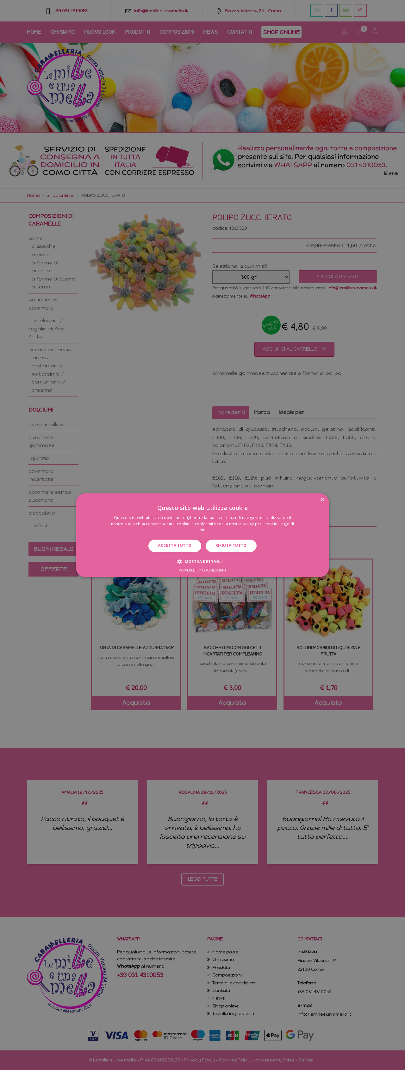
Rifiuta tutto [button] (231, 545)
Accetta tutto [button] (174, 545)
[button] (202, 561)
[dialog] (202, 535)
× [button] (322, 500)
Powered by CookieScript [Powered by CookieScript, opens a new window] (203, 570)
